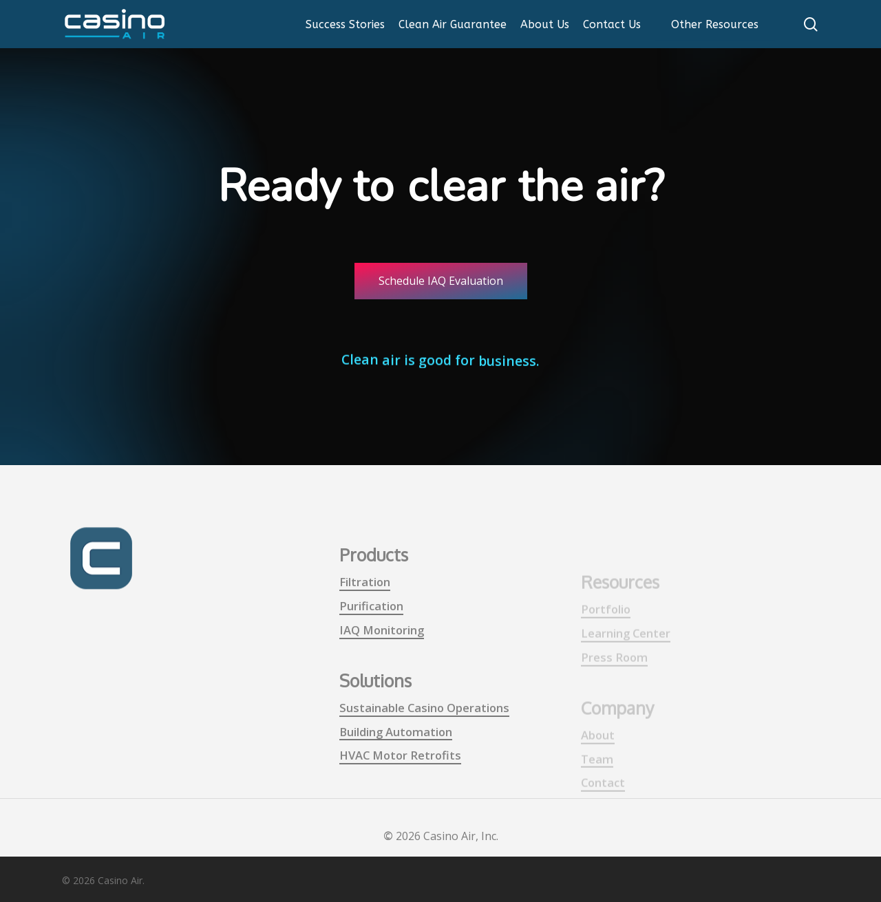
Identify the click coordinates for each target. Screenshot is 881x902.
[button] (441, 281)
